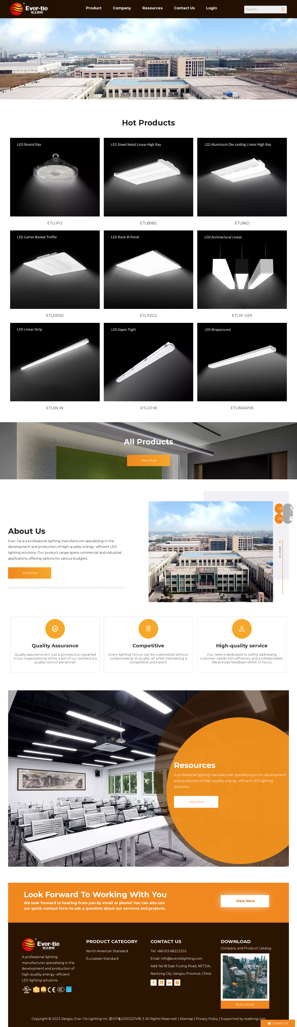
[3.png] (47, 988)
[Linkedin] (161, 982)
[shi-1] (218, 546)
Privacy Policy (207, 1018)
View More (149, 460)
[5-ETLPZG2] (148, 269)
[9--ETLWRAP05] (242, 362)
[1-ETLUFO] (55, 177)
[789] (245, 976)
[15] (66, 588)
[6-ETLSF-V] (242, 269)
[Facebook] (154, 982)
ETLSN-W (55, 408)
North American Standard (107, 950)
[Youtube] (169, 982)
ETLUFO (54, 223)
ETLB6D (242, 223)
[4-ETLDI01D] (55, 269)
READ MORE (245, 1004)
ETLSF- (238, 315)
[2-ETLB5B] (148, 177)
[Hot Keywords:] (283, 9)
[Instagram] (177, 982)
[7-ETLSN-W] (55, 362)
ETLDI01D (55, 315)
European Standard (102, 958)
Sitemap (186, 1018)
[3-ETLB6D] (242, 177)
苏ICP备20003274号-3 (126, 1018)
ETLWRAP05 (242, 408)
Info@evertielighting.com (181, 958)
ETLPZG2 (148, 315)
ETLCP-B (148, 408)
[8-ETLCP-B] (148, 362)
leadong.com (255, 1018)
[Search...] (261, 9)
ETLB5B (147, 223)
